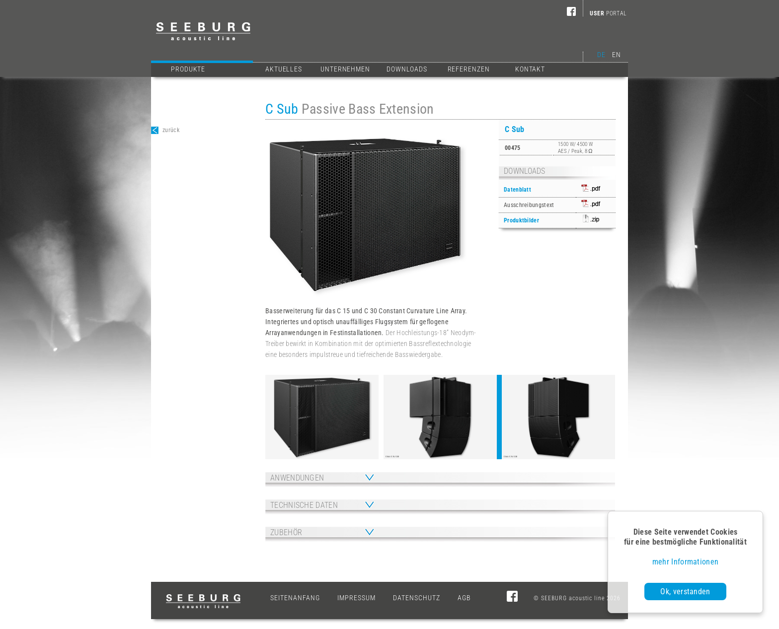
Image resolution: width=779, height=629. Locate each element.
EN (616, 55)
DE (601, 55)
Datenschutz (416, 598)
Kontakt (530, 69)
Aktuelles (283, 69)
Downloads (407, 69)
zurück (165, 130)
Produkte (209, 68)
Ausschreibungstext (529, 205)
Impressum (356, 598)
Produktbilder (521, 220)
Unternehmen (345, 69)
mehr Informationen (685, 561)
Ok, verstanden (685, 591)
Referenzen (469, 69)
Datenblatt (517, 189)
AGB (464, 598)
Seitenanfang (295, 598)
